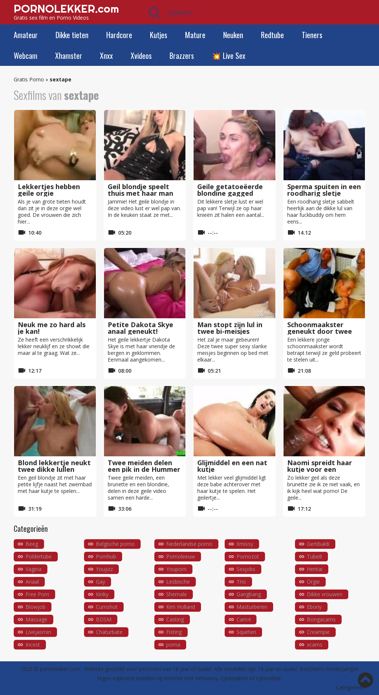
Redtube (272, 34)
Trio (241, 581)
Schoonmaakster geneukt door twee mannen (319, 331)
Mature (195, 34)
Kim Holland (180, 606)
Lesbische (178, 581)
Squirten (246, 631)
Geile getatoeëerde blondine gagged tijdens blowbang (230, 193)
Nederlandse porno (189, 543)
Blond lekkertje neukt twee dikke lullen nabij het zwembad (54, 469)
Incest (33, 644)
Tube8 (314, 556)
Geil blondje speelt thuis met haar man (140, 190)
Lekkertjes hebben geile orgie (49, 190)
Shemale (176, 594)
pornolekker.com (60, 668)
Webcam (25, 55)
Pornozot (248, 556)
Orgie (313, 581)
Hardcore (119, 34)
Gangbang (249, 594)
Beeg (32, 543)
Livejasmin (38, 631)
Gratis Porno (29, 79)
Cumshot (107, 606)
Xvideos (141, 55)
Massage (36, 619)
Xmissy (245, 543)
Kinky (102, 594)
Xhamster (68, 55)
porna (173, 644)
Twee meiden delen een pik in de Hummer (144, 466)
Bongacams (321, 619)
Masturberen (252, 606)
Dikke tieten (72, 34)
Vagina (33, 569)
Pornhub (106, 556)
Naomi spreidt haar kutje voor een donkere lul (319, 469)
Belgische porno (115, 543)
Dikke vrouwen (324, 594)
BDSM (103, 619)
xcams (314, 644)
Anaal (32, 581)
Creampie (318, 631)
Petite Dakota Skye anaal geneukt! (140, 328)
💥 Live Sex (228, 55)
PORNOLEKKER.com (66, 8)
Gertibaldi (318, 543)
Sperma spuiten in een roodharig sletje (324, 190)
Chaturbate (109, 631)
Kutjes (158, 34)
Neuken (233, 34)
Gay (100, 581)
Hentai (314, 569)
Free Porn (37, 594)
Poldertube (39, 556)
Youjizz (104, 569)
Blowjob (36, 606)
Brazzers (182, 55)
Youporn (176, 569)
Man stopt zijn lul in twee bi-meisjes (229, 328)
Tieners (312, 34)
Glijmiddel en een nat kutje (232, 466)
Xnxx (106, 55)
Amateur (26, 34)
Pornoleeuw (180, 556)
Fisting (174, 631)
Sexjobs (246, 569)
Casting (175, 619)
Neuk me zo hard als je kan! (51, 328)
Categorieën (350, 687)
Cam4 (244, 619)
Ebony (314, 606)
